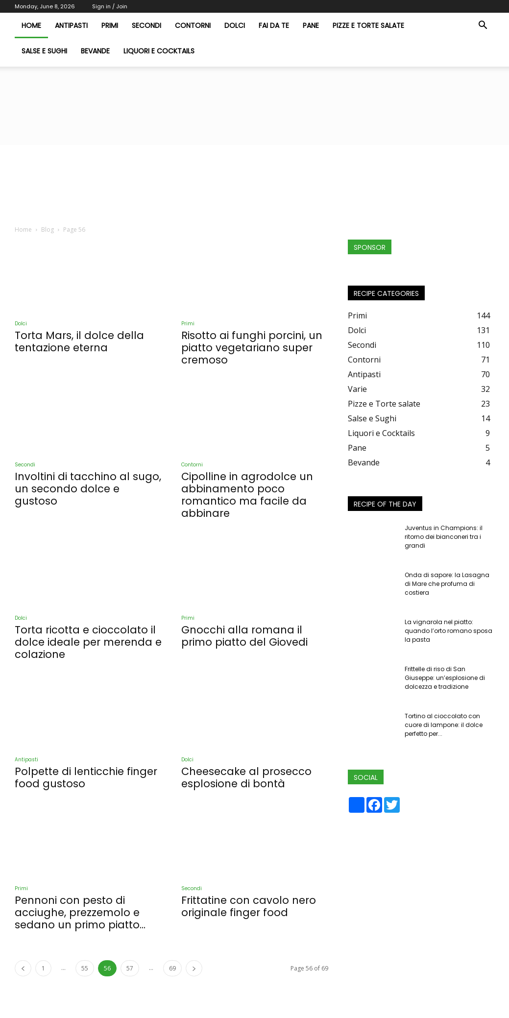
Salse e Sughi (44, 51)
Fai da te (274, 25)
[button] (483, 26)
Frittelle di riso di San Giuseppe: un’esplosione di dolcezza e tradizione (445, 678)
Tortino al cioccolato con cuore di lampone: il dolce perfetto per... (444, 725)
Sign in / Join (109, 6)
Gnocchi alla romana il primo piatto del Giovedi (244, 636)
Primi (109, 25)
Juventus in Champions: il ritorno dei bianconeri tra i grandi (444, 537)
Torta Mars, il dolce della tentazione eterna (79, 341)
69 (172, 968)
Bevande (95, 51)
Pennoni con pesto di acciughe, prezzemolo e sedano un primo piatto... (80, 912)
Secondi (146, 25)
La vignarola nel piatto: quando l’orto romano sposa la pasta (448, 631)
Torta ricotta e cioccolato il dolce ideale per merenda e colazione (88, 642)
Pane (311, 25)
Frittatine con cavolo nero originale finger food (248, 906)
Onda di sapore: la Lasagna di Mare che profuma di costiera (447, 584)
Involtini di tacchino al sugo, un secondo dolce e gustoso (88, 488)
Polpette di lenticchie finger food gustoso (86, 777)
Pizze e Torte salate (368, 25)
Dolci (234, 25)
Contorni (193, 25)
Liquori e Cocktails (158, 51)
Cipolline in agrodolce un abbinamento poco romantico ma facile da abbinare (247, 494)
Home (23, 229)
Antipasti (71, 25)
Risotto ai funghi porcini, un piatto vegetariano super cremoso (251, 347)
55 (84, 968)
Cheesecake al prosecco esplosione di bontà (246, 777)
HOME (31, 25)
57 (129, 968)
